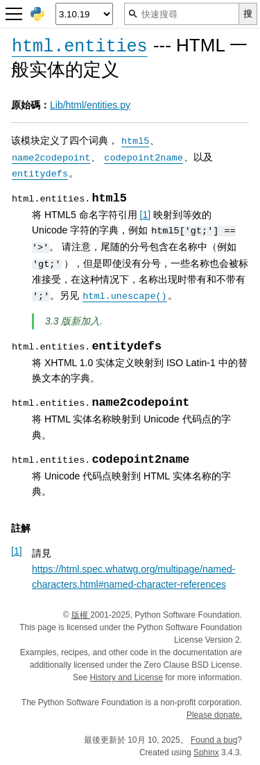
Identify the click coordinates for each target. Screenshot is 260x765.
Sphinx (206, 752)
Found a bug (214, 740)
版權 (80, 615)
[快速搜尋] (182, 13)
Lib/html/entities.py (90, 104)
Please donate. (214, 715)
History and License (126, 677)
